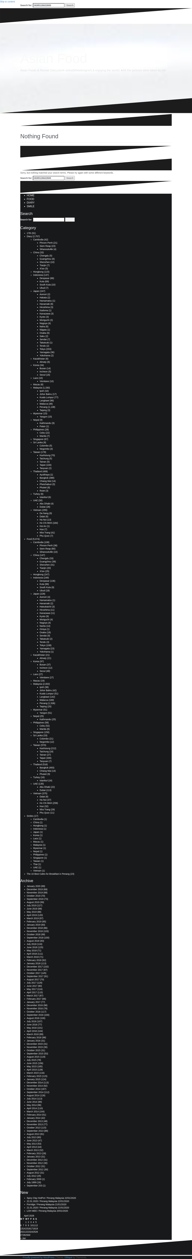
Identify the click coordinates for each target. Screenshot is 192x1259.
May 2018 (32, 950)
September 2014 (35, 1092)
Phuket (43, 487)
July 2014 (31, 1098)
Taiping (43, 410)
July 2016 (31, 1021)
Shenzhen (45, 262)
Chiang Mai (45, 481)
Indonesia (38, 275)
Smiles (30, 816)
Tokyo (43, 349)
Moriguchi (44, 320)
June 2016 (32, 1024)
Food (29, 539)
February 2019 (34, 921)
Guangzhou (45, 259)
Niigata (43, 329)
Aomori (43, 294)
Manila (43, 436)
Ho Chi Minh (46, 523)
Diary (29, 236)
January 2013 (33, 1156)
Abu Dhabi (45, 503)
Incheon (44, 371)
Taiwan (36, 452)
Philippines (38, 429)
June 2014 (32, 1102)
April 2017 (32, 992)
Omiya (43, 629)
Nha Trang (45, 532)
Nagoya (43, 323)
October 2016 (33, 1011)
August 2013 (33, 1134)
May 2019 (32, 912)
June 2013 (32, 1140)
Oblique (68, 1257)
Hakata (43, 297)
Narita (43, 626)
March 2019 (33, 918)
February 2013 (34, 1153)
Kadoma (44, 310)
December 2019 (35, 889)
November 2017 (35, 970)
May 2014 (32, 1105)
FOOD (30, 199)
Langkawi (44, 400)
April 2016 (32, 1031)
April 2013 (32, 1147)
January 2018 (33, 963)
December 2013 (35, 1121)
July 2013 (31, 1137)
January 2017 (33, 1002)
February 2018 (34, 960)
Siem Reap (45, 246)
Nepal (36, 420)
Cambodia (38, 239)
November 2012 (35, 1163)
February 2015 (34, 1076)
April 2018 (32, 953)
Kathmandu (45, 423)
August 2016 (33, 1018)
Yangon (43, 416)
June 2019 (32, 908)
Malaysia (37, 387)
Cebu (42, 432)
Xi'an (42, 268)
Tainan (43, 461)
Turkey (36, 494)
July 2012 (31, 1176)
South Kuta (45, 284)
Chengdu (44, 255)
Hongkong (38, 271)
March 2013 (33, 1150)
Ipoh (42, 391)
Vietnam (37, 510)
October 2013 (33, 1127)
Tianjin (43, 265)
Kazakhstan (39, 358)
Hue (42, 529)
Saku (42, 336)
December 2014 (35, 1082)
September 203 (34, 1185)
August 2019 (33, 902)
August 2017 (33, 979)
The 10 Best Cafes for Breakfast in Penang (48, 874)
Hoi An (43, 526)
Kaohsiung (45, 455)
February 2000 (34, 1179)
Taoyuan (44, 468)
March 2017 (33, 995)
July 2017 (31, 982)
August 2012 (33, 1172)
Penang (43, 407)
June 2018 (32, 947)
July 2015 (31, 1060)
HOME (30, 195)
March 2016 (33, 1034)
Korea (36, 365)
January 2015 (33, 1079)
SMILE (30, 206)
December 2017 (35, 966)
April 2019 (32, 915)
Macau (36, 384)
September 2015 (35, 1053)
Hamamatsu (46, 300)
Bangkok (44, 478)
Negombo (44, 449)
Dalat (42, 516)
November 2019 (35, 892)
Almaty (43, 362)
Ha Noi (43, 519)
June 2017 (32, 986)
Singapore (38, 439)
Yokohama (45, 355)
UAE (35, 500)
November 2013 (35, 1124)
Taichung (44, 458)
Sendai (43, 339)
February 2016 (34, 1037)
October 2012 (33, 1166)
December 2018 (35, 928)
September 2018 (35, 937)
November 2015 (35, 1047)
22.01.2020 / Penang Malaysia (42, 1201)
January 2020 (33, 886)
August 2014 (33, 1095)
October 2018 (33, 934)
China (36, 252)
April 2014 (32, 1108)
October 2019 (33, 896)
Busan (43, 368)
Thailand (37, 471)
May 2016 (32, 1028)
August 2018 (33, 941)
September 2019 (35, 899)
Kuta (42, 281)
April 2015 (32, 1069)
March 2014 (33, 1111)
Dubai (43, 507)
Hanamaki (45, 304)
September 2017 (35, 976)
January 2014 (33, 1118)
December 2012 (35, 1160)
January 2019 (33, 924)
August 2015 (33, 1056)
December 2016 (35, 1005)
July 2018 (31, 944)
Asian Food (53, 58)
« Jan (23, 1238)
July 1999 (31, 1182)
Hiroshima (45, 307)
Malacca (44, 403)
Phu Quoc (45, 536)
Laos (35, 378)
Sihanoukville (46, 249)
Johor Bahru (46, 394)
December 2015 (35, 1044)
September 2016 (35, 1015)
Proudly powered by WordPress (38, 1257)
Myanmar (38, 413)
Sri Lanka (38, 442)
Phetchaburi (46, 484)
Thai (35, 864)
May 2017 (32, 989)
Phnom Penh (46, 242)
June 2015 (32, 1063)
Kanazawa (45, 313)
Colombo (44, 445)
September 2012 (35, 1169)
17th (29, 233)
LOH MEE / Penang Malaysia (41, 1211)
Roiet (42, 490)
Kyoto (42, 317)
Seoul (42, 375)
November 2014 (35, 1085)
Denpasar (44, 278)
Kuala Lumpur (47, 397)
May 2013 (32, 1143)
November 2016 (35, 1008)
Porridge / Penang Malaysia (40, 1204)
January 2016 (33, 1040)
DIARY (31, 202)
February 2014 (34, 1114)
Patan (43, 426)
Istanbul (44, 497)
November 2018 (35, 931)
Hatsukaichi (45, 606)
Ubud (42, 288)
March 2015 (33, 1073)
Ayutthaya (45, 474)
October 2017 (33, 973)
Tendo (43, 346)
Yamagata (45, 352)
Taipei (43, 465)
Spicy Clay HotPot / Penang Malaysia (45, 1198)
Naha (42, 326)
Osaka (43, 333)
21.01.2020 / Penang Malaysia (42, 1207)
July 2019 (31, 905)
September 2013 (35, 1131)
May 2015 (32, 1066)
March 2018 (33, 957)
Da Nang (44, 513)
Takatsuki (44, 342)
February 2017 (34, 999)
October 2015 (33, 1050)
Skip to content (7, 1)
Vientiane (44, 381)
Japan (36, 291)
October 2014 (33, 1089)
